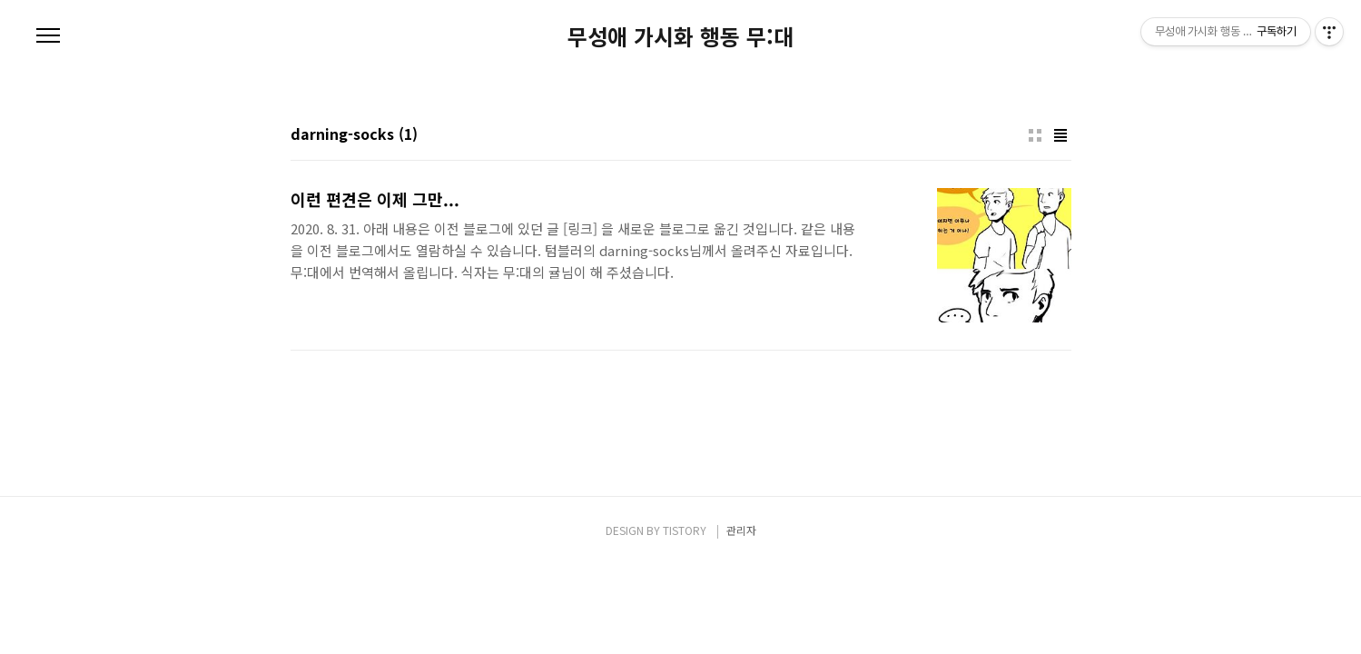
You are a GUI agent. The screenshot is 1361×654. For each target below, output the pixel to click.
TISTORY (684, 530)
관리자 (741, 530)
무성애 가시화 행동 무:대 (680, 36)
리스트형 (1060, 135)
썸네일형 (1035, 135)
